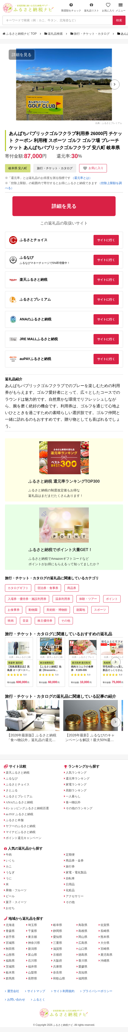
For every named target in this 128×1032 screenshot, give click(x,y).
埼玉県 (32, 924)
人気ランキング (76, 772)
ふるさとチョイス (18, 784)
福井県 (32, 966)
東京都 (32, 936)
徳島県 (82, 954)
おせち (10, 908)
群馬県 (10, 978)
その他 (65, 620)
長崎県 (104, 930)
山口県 (82, 948)
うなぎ (10, 872)
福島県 (10, 960)
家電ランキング (76, 784)
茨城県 (10, 966)
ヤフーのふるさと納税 (20, 826)
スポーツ (100, 610)
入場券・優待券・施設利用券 (27, 599)
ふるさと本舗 (15, 820)
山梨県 (32, 972)
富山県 (32, 954)
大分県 (104, 942)
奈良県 (57, 972)
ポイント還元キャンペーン (23, 838)
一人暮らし (73, 796)
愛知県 (57, 936)
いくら (10, 860)
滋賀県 (57, 948)
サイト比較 (15, 766)
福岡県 (82, 978)
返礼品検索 (54, 33)
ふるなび (12, 778)
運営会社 (12, 991)
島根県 (82, 930)
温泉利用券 (62, 599)
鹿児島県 (106, 954)
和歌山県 (59, 978)
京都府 (57, 954)
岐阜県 (57, 924)
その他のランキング (79, 808)
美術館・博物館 (56, 610)
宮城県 (10, 942)
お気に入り (108, 7)
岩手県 (10, 936)
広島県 (82, 942)
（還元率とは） (81, 178)
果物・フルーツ (16, 890)
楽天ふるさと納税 (18, 772)
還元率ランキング (78, 778)
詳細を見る (22, 55)
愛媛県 (82, 966)
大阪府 (57, 960)
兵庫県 (57, 966)
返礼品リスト (91, 7)
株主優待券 (44, 620)
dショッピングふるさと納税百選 (27, 808)
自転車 (70, 878)
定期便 (70, 854)
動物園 (33, 610)
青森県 (10, 930)
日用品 (70, 884)
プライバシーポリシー (96, 991)
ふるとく (38, 999)
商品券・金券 (75, 860)
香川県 (82, 960)
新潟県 (32, 948)
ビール (10, 896)
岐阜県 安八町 (17, 168)
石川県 (32, 960)
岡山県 (82, 936)
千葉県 (32, 930)
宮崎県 (104, 948)
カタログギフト (18, 588)
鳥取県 (82, 924)
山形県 (10, 954)
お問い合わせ (15, 999)
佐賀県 (104, 924)
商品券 (71, 588)
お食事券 (14, 610)
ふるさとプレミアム (19, 796)
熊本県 (104, 936)
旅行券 (70, 866)
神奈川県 (34, 942)
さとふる (12, 790)
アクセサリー (75, 896)
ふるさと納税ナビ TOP (19, 33)
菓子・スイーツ (16, 902)
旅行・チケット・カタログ (90, 33)
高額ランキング (76, 790)
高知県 (82, 972)
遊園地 (80, 610)
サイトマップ (35, 991)
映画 (11, 620)
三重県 (57, 942)
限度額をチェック (71, 7)
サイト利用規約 (62, 991)
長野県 (32, 978)
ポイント (112, 599)
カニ (9, 866)
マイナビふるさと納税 (20, 832)
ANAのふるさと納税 (19, 802)
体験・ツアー (88, 599)
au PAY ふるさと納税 (19, 814)
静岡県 (57, 930)
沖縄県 (104, 960)
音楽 (26, 620)
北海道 (10, 924)
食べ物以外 (73, 802)
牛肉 (9, 854)
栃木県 (10, 972)
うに (9, 878)
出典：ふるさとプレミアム (108, 123)
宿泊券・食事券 (47, 588)
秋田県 (10, 948)
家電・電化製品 (76, 872)
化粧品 (70, 890)
